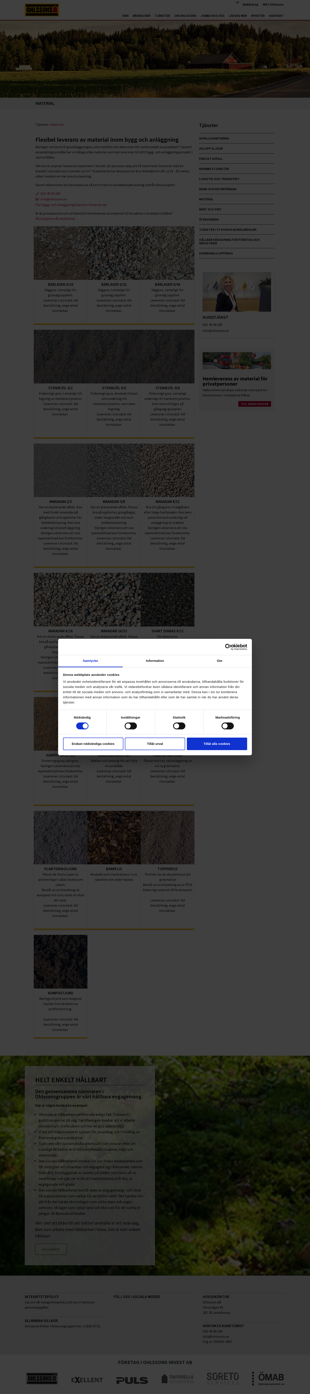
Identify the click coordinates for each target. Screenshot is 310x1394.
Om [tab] (219, 660)
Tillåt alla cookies (217, 744)
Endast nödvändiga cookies (93, 744)
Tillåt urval (155, 744)
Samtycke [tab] (90, 660)
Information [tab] (155, 660)
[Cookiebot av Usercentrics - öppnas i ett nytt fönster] (228, 647)
